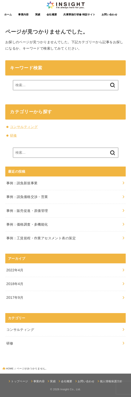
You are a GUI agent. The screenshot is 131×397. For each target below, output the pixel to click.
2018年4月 (14, 284)
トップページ (19, 381)
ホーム (8, 14)
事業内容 (23, 14)
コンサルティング (24, 127)
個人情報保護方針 (111, 381)
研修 (13, 135)
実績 (37, 14)
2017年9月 (14, 297)
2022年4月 (14, 270)
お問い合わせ (109, 14)
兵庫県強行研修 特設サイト (79, 14)
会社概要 (52, 14)
